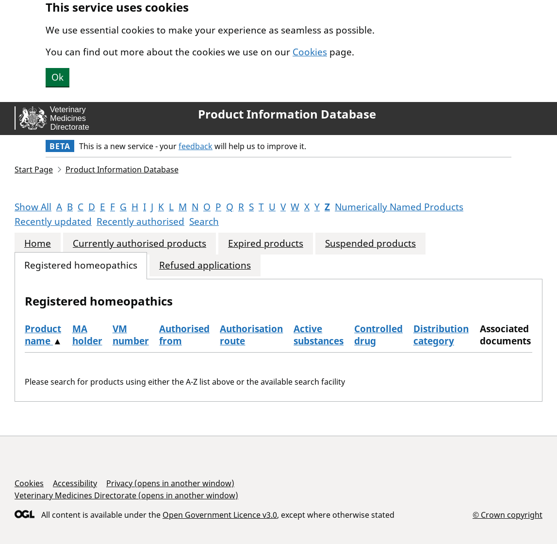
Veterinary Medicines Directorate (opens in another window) (126, 495)
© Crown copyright (507, 515)
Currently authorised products (139, 244)
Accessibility (75, 483)
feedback (196, 146)
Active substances (319, 335)
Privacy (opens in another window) (170, 483)
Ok (57, 77)
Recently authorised (140, 221)
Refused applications (205, 265)
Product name (43, 335)
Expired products (265, 244)
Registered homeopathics (80, 265)
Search (204, 221)
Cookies (310, 52)
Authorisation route (251, 335)
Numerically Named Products (399, 207)
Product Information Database (287, 114)
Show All (33, 207)
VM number (131, 335)
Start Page (34, 169)
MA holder (87, 335)
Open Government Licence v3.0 (220, 515)
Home (37, 244)
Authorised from (184, 335)
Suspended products (370, 244)
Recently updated (53, 221)
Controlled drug (378, 335)
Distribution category (441, 335)
